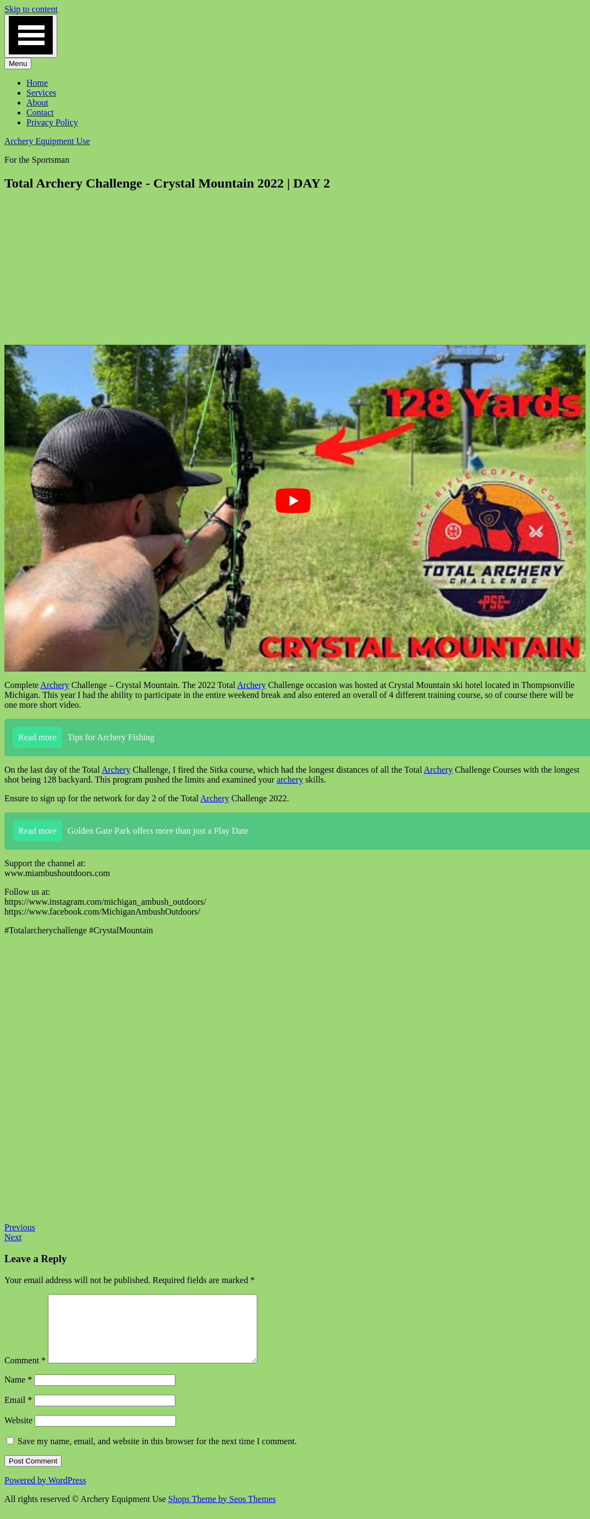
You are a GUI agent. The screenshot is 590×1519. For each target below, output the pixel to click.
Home (37, 82)
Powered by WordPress (45, 1493)
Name (18, 1392)
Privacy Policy (52, 122)
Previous (19, 1227)
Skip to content (31, 9)
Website (18, 1433)
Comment (25, 1373)
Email (18, 1413)
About (37, 102)
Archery (54, 685)
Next (12, 1237)
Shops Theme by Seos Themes (222, 1512)
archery (290, 779)
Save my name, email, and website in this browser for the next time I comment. (157, 1454)
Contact (40, 112)
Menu (18, 63)
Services (41, 92)
